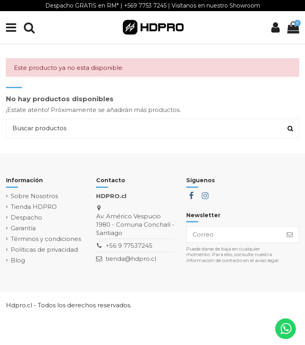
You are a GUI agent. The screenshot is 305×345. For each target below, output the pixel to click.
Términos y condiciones (46, 239)
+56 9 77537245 (129, 245)
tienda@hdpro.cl (131, 258)
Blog (18, 260)
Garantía (23, 228)
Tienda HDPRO (34, 206)
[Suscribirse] (290, 235)
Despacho (26, 217)
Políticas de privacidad (44, 249)
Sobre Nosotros (34, 196)
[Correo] (234, 235)
